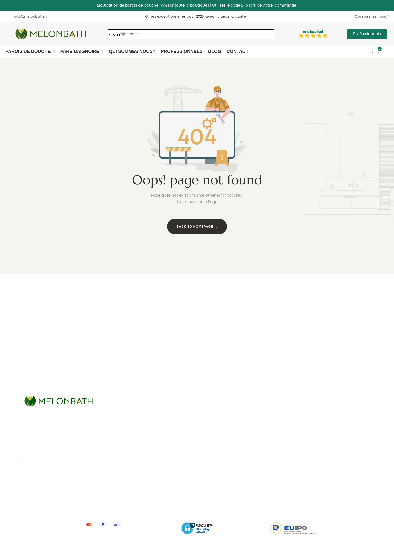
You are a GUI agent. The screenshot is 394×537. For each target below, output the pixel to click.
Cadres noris (124, 387)
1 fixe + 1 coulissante (42, 363)
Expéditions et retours (102, 488)
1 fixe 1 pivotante (127, 365)
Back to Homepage (194, 226)
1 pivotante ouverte (130, 380)
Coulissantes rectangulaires (316, 384)
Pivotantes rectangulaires (313, 391)
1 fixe (116, 357)
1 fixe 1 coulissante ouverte (137, 372)
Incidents (209, 519)
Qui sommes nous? (130, 448)
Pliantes (31, 393)
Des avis (120, 463)
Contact (120, 455)
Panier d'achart (215, 474)
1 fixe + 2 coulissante (43, 371)
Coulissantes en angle (222, 378)
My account (212, 466)
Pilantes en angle (217, 393)
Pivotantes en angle (220, 385)
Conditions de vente (58, 488)
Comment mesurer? (131, 470)
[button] (29, 16)
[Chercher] (191, 34)
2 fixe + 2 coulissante (43, 378)
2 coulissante (36, 386)
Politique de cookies (146, 488)
